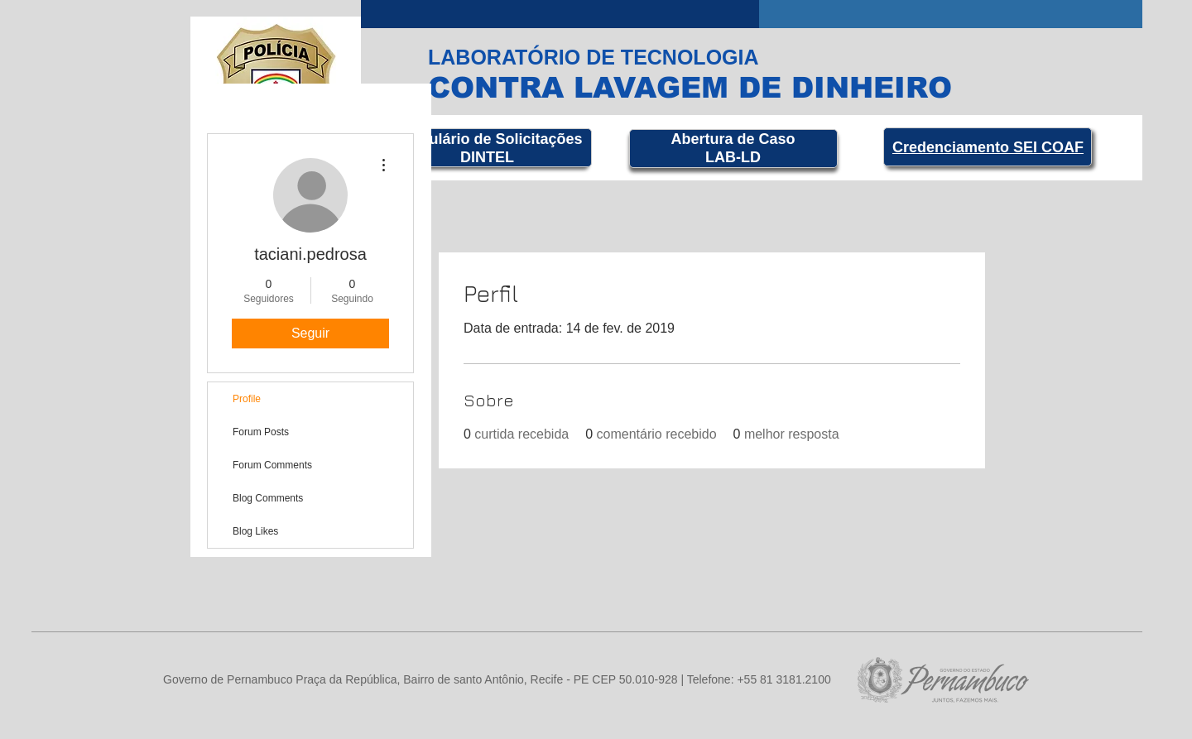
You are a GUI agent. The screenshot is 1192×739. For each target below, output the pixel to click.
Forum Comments (272, 465)
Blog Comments (268, 498)
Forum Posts (261, 432)
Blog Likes (255, 531)
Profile (247, 399)
